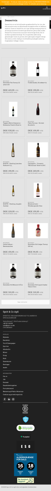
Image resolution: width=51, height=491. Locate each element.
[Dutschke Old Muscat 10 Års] (13, 271)
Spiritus (6, 346)
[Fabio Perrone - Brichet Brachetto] (38, 109)
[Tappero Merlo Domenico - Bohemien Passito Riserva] (13, 109)
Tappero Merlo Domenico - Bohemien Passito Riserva (12, 124)
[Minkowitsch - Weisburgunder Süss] (38, 190)
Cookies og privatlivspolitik (12, 394)
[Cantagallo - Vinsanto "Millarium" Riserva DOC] (38, 150)
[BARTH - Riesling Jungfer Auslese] (13, 190)
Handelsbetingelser (10, 385)
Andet (5, 367)
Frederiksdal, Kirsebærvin (37, 83)
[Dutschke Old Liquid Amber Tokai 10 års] (38, 271)
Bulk (4, 358)
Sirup (5, 355)
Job (4, 379)
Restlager (6, 364)
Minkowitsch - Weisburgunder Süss (35, 205)
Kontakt (6, 382)
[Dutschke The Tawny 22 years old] (13, 69)
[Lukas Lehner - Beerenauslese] (13, 231)
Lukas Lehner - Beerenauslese (8, 245)
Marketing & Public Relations (13, 391)
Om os (5, 376)
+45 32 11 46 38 (8, 323)
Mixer (5, 352)
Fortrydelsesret (8, 388)
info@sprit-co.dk (9, 325)
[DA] (3, 8)
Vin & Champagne (9, 343)
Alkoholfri (6, 349)
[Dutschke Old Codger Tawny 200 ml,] (38, 231)
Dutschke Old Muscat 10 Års (13, 285)
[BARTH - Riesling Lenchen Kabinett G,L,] (13, 150)
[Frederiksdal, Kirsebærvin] (38, 69)
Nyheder (6, 337)
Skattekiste (7, 361)
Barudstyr (6, 340)
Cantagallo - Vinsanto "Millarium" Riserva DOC (36, 164)
